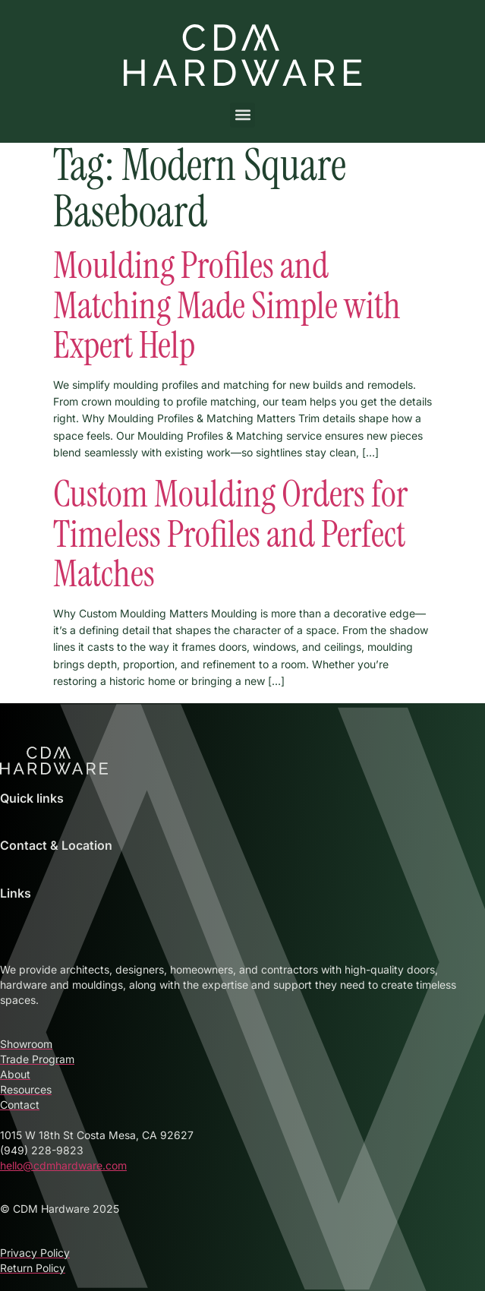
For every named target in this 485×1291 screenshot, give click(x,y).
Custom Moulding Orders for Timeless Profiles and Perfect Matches (230, 534)
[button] (242, 115)
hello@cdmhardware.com (63, 1165)
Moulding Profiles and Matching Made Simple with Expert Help (227, 305)
